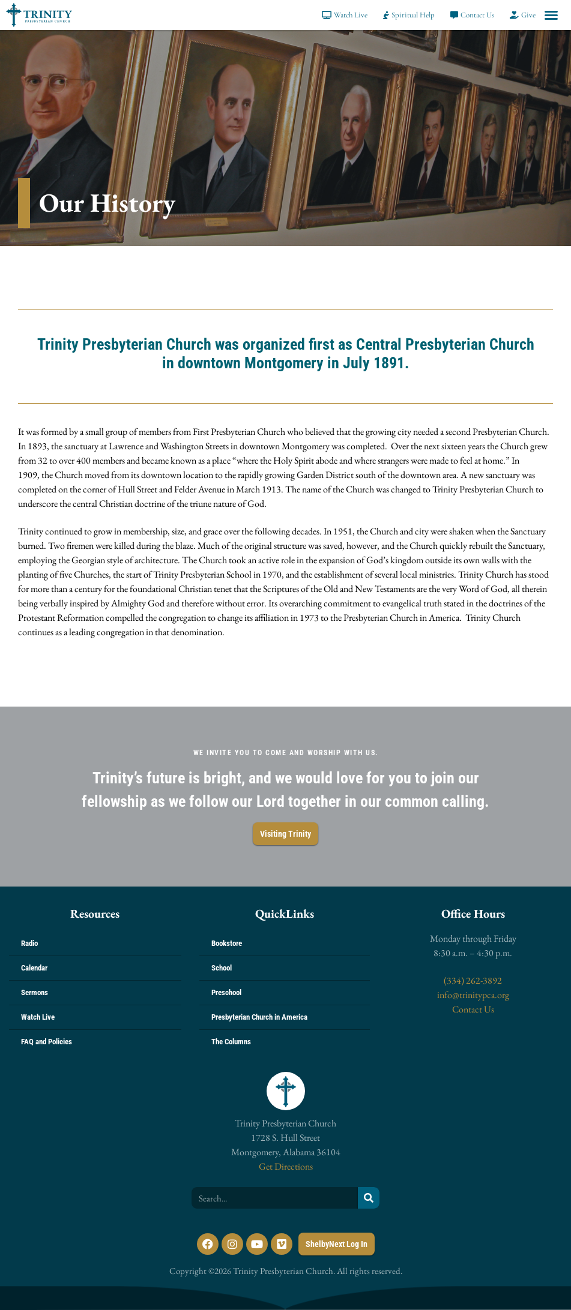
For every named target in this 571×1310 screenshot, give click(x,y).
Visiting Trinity (285, 834)
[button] (551, 15)
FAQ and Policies (46, 1041)
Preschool (226, 992)
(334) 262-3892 (473, 980)
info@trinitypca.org (473, 994)
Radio (29, 943)
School (221, 967)
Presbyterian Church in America (259, 1016)
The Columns (231, 1041)
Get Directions (286, 1166)
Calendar (34, 967)
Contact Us (473, 1009)
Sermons (34, 992)
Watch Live (38, 1016)
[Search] (368, 1198)
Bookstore (226, 943)
